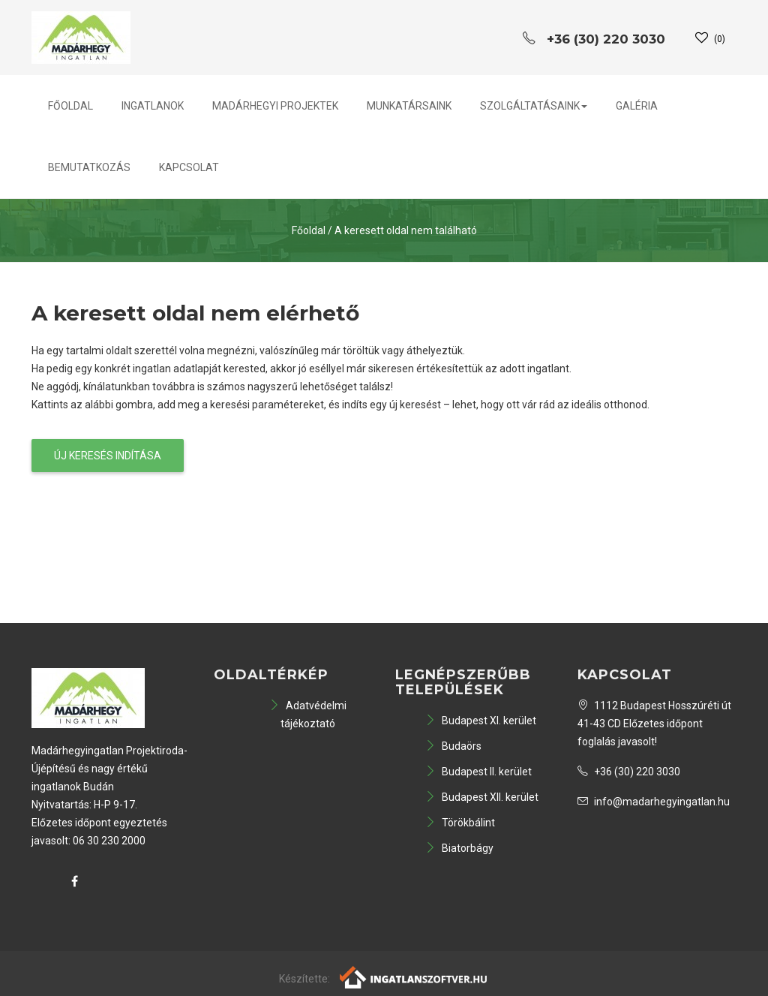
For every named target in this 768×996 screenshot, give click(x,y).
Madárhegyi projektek (275, 106)
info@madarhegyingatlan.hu (654, 802)
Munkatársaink (409, 106)
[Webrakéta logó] (414, 976)
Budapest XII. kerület (481, 797)
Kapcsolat (189, 167)
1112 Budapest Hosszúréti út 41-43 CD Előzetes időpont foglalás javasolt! (654, 724)
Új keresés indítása (107, 456)
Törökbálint (460, 823)
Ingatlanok (153, 106)
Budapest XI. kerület (480, 721)
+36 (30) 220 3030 (629, 772)
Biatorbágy (459, 848)
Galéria (637, 106)
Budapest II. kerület (478, 772)
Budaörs (453, 746)
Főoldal (70, 106)
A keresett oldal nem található (405, 230)
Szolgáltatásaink (533, 106)
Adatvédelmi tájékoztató (307, 715)
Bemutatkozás (89, 167)
